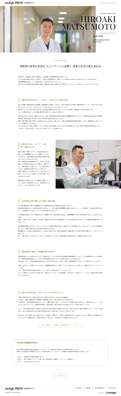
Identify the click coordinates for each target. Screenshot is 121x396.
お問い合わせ (112, 388)
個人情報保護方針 (99, 388)
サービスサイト (108, 3)
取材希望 (78, 388)
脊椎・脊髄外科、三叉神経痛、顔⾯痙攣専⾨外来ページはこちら (60, 325)
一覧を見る (60, 376)
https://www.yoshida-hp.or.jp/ (31, 361)
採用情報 (88, 388)
